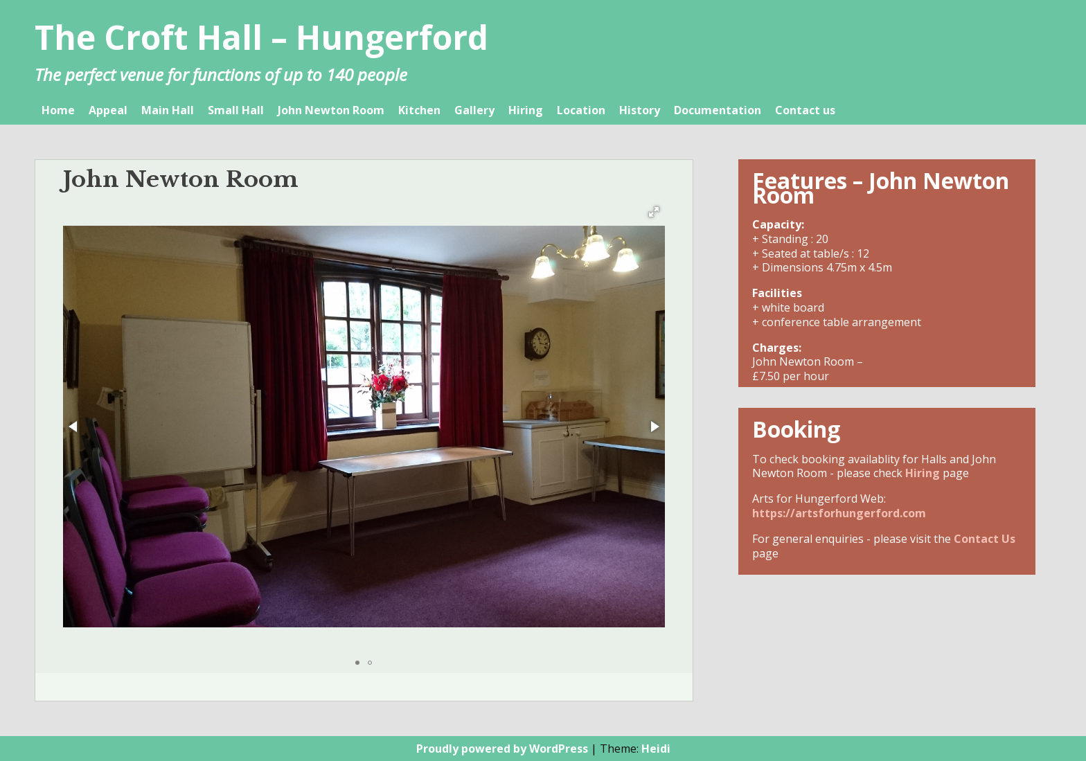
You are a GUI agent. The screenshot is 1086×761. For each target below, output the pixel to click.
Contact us (805, 110)
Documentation (717, 110)
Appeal (108, 110)
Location (581, 110)
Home (58, 110)
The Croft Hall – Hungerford (261, 37)
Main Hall (167, 110)
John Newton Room (331, 110)
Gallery (474, 110)
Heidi (655, 748)
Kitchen (419, 110)
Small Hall (236, 110)
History (639, 110)
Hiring (525, 110)
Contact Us (984, 538)
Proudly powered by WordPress (502, 748)
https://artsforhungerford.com (839, 513)
